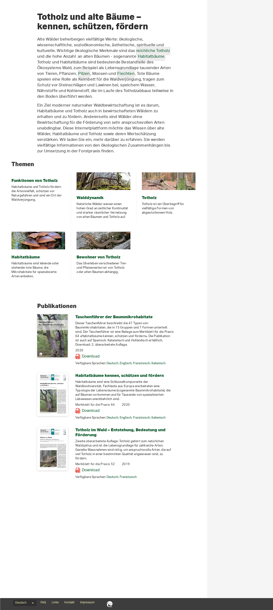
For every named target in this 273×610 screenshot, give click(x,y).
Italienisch (224, 440)
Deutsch (178, 440)
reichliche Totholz (219, 127)
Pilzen (149, 150)
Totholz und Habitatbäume (34, 50)
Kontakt (69, 602)
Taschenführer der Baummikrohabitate (179, 393)
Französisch (207, 440)
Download (156, 433)
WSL (109, 604)
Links (55, 602)
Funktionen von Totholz (26, 59)
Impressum (87, 602)
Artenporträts (19, 94)
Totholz (13, 76)
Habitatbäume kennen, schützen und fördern (185, 452)
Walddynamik (18, 68)
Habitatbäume (19, 85)
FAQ (43, 602)
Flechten (191, 150)
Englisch (191, 440)
